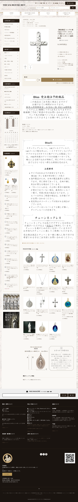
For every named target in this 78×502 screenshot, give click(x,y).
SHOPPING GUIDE (29, 13)
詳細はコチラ (5, 427)
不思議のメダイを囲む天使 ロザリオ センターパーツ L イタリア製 (14, 188)
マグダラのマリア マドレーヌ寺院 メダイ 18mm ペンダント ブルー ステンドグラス (55, 288)
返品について (59, 83)
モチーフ (28, 21)
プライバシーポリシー (47, 493)
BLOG (48, 13)
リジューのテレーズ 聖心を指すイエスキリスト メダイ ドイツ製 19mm (29, 266)
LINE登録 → (7, 474)
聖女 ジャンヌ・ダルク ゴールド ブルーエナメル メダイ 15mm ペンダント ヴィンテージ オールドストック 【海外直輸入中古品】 (68, 312)
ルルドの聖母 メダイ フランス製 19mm (29, 288)
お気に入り (60, 69)
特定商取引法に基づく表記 (68, 83)
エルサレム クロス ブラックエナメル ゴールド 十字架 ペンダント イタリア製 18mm (11, 172)
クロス (33, 21)
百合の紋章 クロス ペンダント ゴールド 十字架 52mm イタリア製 (12, 260)
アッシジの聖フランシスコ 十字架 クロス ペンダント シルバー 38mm (68, 288)
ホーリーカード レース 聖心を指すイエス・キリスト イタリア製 (67, 266)
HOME (11, 13)
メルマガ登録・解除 (41, 3)
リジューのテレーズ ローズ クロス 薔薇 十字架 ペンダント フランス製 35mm (12, 238)
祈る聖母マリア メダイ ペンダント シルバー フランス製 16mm (42, 335)
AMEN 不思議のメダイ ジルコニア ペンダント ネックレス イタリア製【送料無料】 (42, 289)
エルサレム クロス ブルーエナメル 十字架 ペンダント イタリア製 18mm (12, 285)
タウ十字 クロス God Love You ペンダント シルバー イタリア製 (42, 266)
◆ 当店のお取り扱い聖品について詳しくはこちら (33, 243)
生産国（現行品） (30, 22)
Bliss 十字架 (32, 19)
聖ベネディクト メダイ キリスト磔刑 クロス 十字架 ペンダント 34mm (12, 230)
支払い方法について (11, 493)
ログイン (62, 3)
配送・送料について (20, 493)
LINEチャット (44, 438)
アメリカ (36, 22)
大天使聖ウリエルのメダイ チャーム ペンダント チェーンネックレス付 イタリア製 (12, 252)
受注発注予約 (25, 19)
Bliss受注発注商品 (42, 26)
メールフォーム (36, 438)
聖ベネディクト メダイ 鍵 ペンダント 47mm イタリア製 (12, 222)
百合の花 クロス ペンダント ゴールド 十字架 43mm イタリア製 (12, 268)
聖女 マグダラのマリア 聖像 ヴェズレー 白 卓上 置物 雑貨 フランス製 (29, 335)
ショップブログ (38, 494)
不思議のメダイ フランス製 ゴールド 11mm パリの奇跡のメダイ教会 (8, 188)
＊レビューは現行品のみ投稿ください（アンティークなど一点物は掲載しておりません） (65, 64)
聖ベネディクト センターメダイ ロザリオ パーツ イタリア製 (12, 197)
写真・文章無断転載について (59, 493)
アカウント (49, 3)
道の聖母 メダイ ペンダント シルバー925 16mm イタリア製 (29, 310)
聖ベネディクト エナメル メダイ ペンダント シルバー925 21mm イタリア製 (55, 266)
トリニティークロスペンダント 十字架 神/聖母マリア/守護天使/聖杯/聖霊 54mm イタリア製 (12, 276)
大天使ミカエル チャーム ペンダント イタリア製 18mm (12, 245)
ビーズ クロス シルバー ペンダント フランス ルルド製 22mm (55, 310)
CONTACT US (66, 13)
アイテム (70, 3)
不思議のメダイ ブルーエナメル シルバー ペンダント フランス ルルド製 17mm (55, 335)
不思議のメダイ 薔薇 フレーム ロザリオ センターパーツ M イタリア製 (12, 215)
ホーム (24, 21)
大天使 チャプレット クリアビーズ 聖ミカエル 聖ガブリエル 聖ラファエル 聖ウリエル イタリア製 (42, 311)
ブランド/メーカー (30, 24)
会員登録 (56, 3)
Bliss (36, 24)
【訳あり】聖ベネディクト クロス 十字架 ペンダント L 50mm (12, 205)
